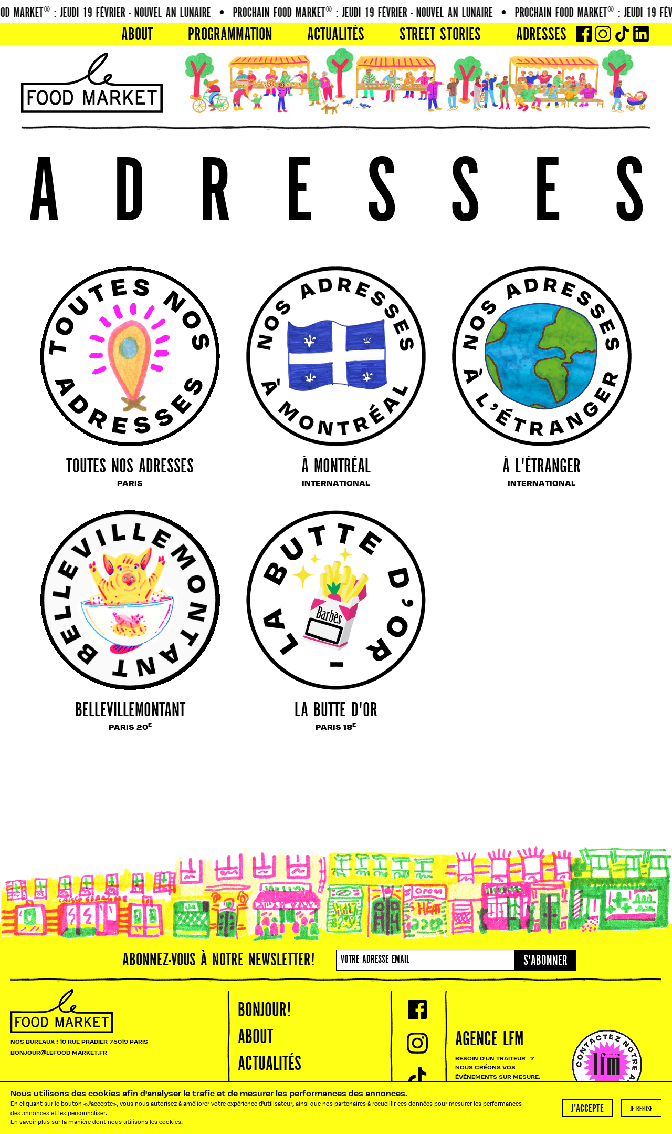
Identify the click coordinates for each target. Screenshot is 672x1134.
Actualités (335, 35)
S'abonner (545, 961)
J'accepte (587, 1109)
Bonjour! (264, 1011)
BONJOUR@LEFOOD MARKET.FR (58, 1053)
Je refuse (641, 1109)
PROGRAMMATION (230, 35)
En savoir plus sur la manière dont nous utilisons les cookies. (96, 1123)
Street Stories (440, 35)
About (137, 35)
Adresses (541, 35)
